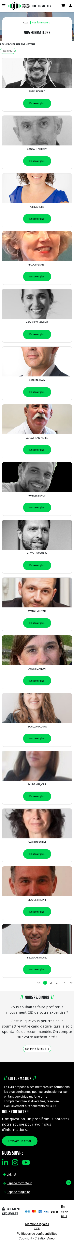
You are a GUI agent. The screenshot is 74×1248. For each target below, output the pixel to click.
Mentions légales (37, 1224)
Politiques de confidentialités (37, 1233)
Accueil (27, 22)
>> (71, 982)
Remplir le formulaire (37, 1048)
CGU (37, 1229)
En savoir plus (37, 103)
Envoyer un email (20, 1141)
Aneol (51, 1238)
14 (64, 982)
